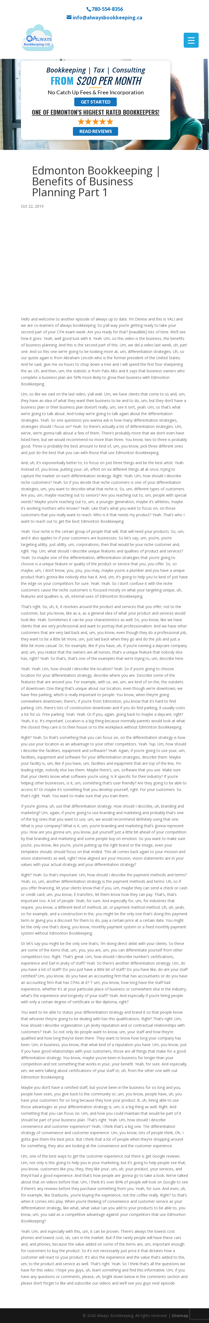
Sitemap (180, 1315)
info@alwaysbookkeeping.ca (107, 17)
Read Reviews (95, 131)
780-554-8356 (107, 8)
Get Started (95, 101)
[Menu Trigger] (191, 40)
